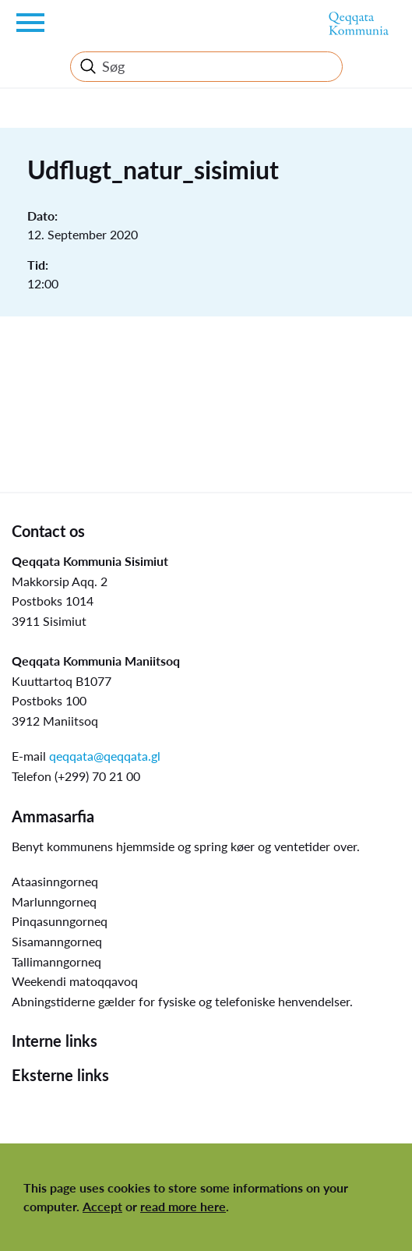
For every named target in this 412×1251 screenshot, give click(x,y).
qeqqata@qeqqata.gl (104, 755)
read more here (183, 1206)
